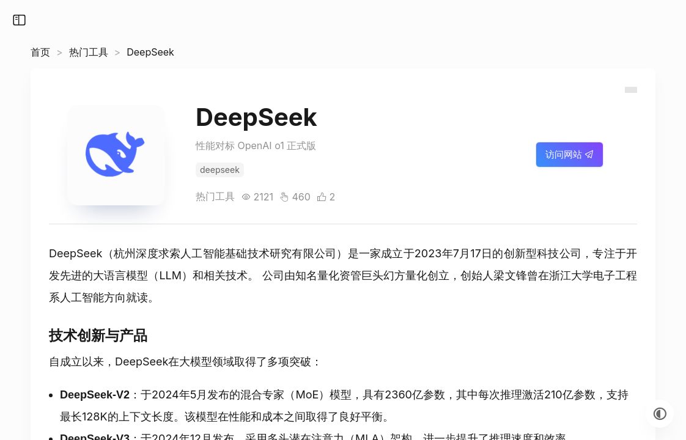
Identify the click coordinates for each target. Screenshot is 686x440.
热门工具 (88, 52)
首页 (40, 52)
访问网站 (569, 154)
